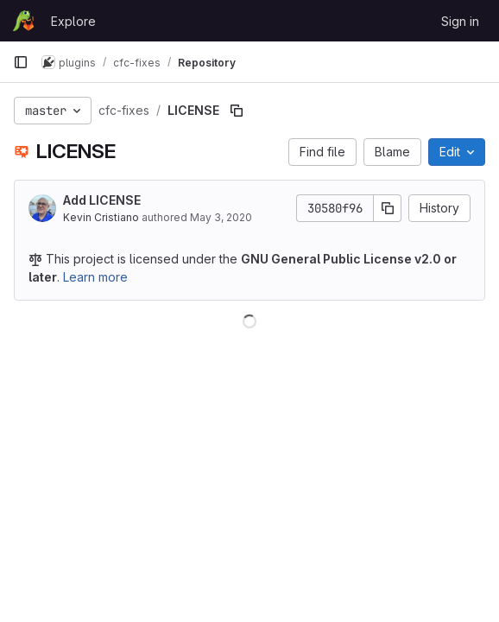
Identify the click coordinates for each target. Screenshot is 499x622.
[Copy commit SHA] (387, 208)
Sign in (460, 21)
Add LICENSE (102, 200)
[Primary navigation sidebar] (21, 62)
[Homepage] (23, 21)
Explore (73, 21)
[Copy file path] (236, 110)
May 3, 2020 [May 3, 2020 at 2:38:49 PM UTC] (221, 217)
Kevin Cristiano (101, 217)
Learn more (95, 277)
